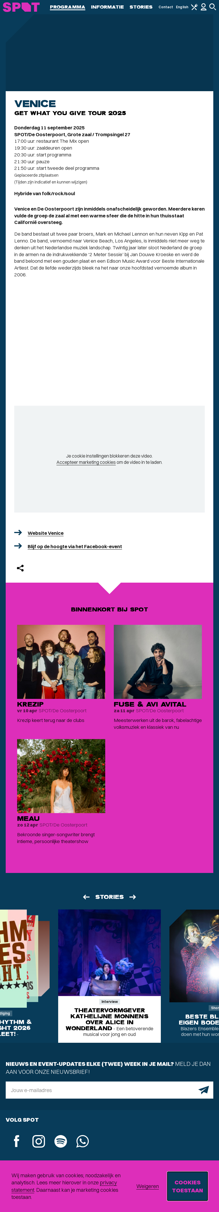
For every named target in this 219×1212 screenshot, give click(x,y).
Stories (141, 7)
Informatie (107, 7)
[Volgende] (133, 897)
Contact (166, 7)
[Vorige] (86, 897)
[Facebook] (17, 1141)
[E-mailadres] (109, 1090)
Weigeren (147, 1186)
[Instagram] (39, 1142)
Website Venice (46, 533)
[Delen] (20, 568)
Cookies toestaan (187, 1186)
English (182, 7)
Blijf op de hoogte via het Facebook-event (75, 546)
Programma (67, 7)
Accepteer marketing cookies (86, 462)
